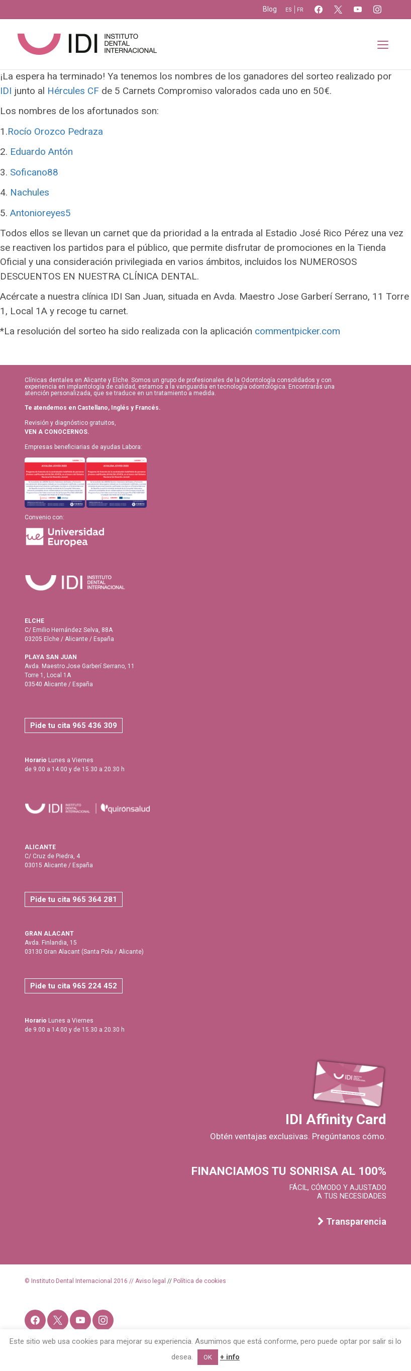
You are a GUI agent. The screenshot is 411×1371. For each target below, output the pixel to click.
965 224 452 (94, 985)
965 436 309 (94, 725)
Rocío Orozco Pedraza (55, 131)
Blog (270, 9)
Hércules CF (74, 91)
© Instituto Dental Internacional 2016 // (80, 1281)
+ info (230, 1356)
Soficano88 (34, 172)
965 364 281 (94, 899)
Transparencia (352, 1221)
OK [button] (207, 1357)
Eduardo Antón (41, 151)
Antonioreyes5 (40, 213)
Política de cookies (199, 1281)
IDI (6, 91)
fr (300, 10)
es (288, 10)
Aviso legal (150, 1281)
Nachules (29, 192)
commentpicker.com (297, 331)
